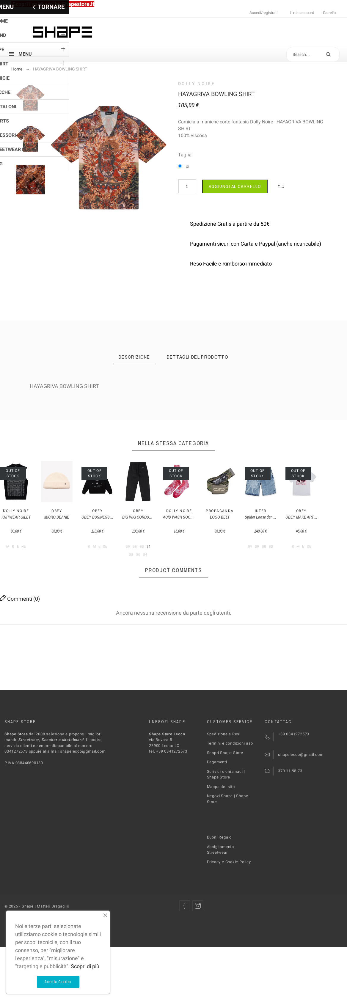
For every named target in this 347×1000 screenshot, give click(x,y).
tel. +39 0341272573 (168, 806)
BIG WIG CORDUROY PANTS (307, 580)
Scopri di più (85, 966)
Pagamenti (217, 816)
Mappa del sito (221, 841)
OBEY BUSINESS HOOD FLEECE (218, 580)
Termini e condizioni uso (230, 798)
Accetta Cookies (58, 981)
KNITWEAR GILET (40, 580)
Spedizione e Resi (224, 788)
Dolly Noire (196, 83)
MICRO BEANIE (129, 580)
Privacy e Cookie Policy (229, 916)
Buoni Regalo (219, 892)
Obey (129, 574)
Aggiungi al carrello (235, 186)
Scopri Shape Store (225, 807)
